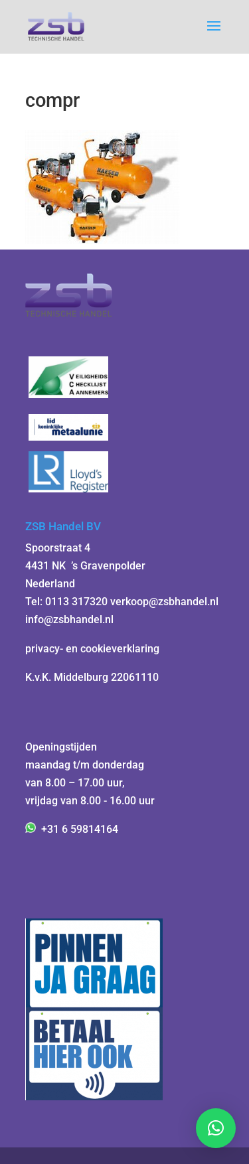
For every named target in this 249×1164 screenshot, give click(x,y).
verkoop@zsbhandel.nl (164, 601)
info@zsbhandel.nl (69, 619)
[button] (216, 1128)
